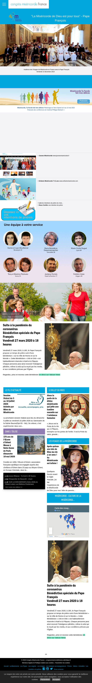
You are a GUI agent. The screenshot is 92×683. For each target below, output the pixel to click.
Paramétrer (45, 679)
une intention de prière (51, 205)
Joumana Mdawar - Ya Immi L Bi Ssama (21, 476)
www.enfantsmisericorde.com (68, 181)
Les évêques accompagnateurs (56, 666)
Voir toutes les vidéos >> (13, 487)
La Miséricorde (14, 666)
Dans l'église (11, 431)
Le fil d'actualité (13, 390)
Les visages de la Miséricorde (63, 441)
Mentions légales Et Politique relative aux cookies (38, 663)
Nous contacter (59, 669)
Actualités (81, 666)
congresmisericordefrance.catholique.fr (58, 660)
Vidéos (75, 666)
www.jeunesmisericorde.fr (61, 156)
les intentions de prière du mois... (51, 203)
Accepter (56, 679)
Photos (69, 666)
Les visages (41, 666)
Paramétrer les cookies (62, 663)
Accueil (6, 666)
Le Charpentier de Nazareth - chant (19, 479)
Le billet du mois (57, 390)
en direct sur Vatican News (49, 375)
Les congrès (32, 666)
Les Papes (23, 666)
